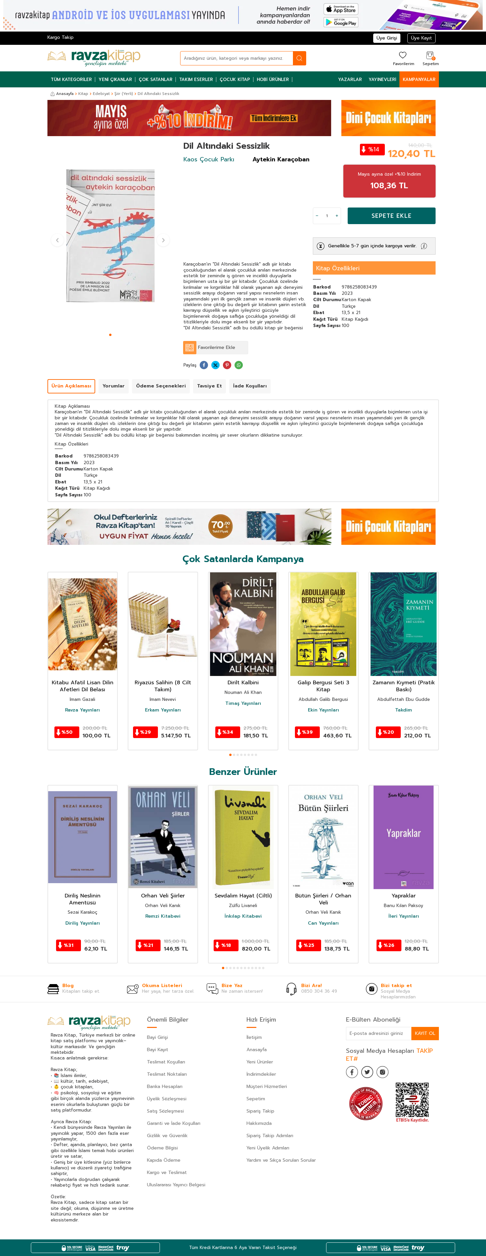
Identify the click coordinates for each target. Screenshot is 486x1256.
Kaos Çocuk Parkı (208, 159)
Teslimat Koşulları (166, 1061)
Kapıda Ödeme (163, 1160)
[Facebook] (352, 1072)
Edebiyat (101, 93)
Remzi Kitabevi (162, 916)
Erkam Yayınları (163, 710)
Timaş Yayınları (243, 704)
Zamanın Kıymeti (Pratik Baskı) (404, 686)
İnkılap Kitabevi (243, 916)
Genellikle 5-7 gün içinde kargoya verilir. (372, 245)
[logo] (93, 58)
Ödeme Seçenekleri (161, 385)
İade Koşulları (250, 385)
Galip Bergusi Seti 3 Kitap (323, 686)
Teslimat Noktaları (167, 1074)
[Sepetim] (430, 58)
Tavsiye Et (209, 385)
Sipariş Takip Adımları (269, 1135)
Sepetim (255, 1098)
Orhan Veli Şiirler (163, 895)
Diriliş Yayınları (82, 923)
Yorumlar (114, 385)
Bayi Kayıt (157, 1049)
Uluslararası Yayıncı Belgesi (176, 1184)
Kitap (83, 93)
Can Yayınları (323, 923)
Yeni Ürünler (259, 1061)
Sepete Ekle (392, 215)
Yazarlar (350, 79)
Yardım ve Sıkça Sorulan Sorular (281, 1160)
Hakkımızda (259, 1123)
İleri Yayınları (403, 916)
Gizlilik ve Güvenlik (167, 1135)
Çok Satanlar (156, 79)
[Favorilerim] (402, 58)
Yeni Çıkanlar (115, 79)
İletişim (254, 1037)
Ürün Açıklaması (71, 385)
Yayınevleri (382, 79)
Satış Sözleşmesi (165, 1111)
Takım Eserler (196, 79)
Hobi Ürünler (273, 79)
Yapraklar (403, 895)
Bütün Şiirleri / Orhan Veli (323, 899)
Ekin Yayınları (323, 710)
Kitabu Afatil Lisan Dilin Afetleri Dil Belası (82, 686)
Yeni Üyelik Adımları (267, 1147)
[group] (110, 235)
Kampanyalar (419, 79)
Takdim (403, 710)
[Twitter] (369, 1072)
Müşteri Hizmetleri (266, 1086)
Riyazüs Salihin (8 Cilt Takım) (163, 686)
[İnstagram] (385, 1072)
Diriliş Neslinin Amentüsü (83, 899)
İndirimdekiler (261, 1074)
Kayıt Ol (425, 1033)
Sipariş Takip (260, 1111)
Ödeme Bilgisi (162, 1147)
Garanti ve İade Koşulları (173, 1123)
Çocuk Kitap (235, 79)
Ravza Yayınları (82, 710)
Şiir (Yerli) (123, 93)
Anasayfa (62, 93)
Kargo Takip (60, 37)
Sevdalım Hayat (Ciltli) (243, 895)
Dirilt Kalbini (243, 682)
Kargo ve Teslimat (167, 1172)
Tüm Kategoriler (71, 79)
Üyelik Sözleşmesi (166, 1098)
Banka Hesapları (164, 1086)
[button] (110, 335)
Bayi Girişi (157, 1037)
